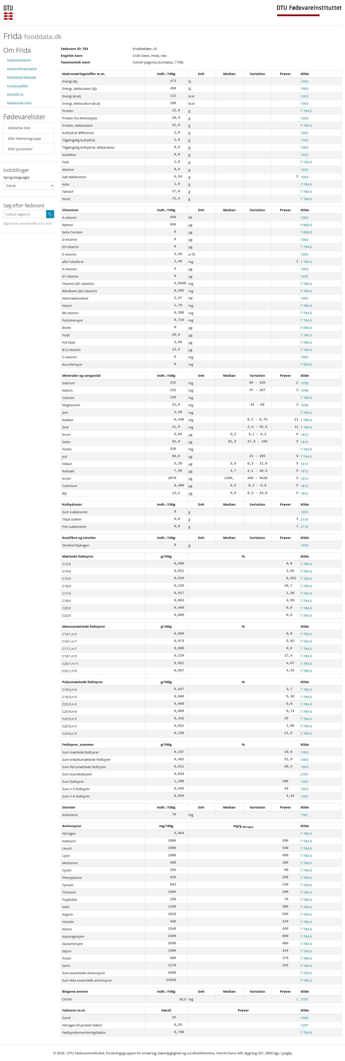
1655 (304, 154)
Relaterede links (19, 103)
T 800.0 (306, 225)
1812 (304, 434)
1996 (304, 1018)
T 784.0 (306, 110)
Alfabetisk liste (19, 128)
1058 (304, 383)
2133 (304, 519)
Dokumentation (19, 60)
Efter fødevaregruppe (24, 138)
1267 (304, 1025)
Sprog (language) (16, 177)
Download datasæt (21, 77)
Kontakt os (15, 94)
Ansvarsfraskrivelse (22, 69)
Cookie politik (17, 86)
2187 (304, 774)
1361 (304, 815)
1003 (304, 81)
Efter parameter (20, 149)
